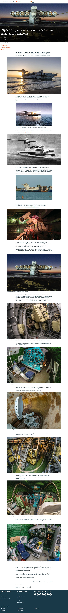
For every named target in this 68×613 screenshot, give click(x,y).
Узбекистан (36, 608)
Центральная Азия (21, 596)
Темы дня (18, 1)
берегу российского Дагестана (32, 206)
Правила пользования (5, 600)
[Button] (4, 45)
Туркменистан (20, 610)
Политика (19, 598)
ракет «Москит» (28, 132)
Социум (18, 600)
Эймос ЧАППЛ (3, 39)
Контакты (2, 596)
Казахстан (3, 608)
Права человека (20, 602)
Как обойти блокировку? (5, 598)
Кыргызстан (3, 610)
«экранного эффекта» (28, 169)
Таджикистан (20, 608)
